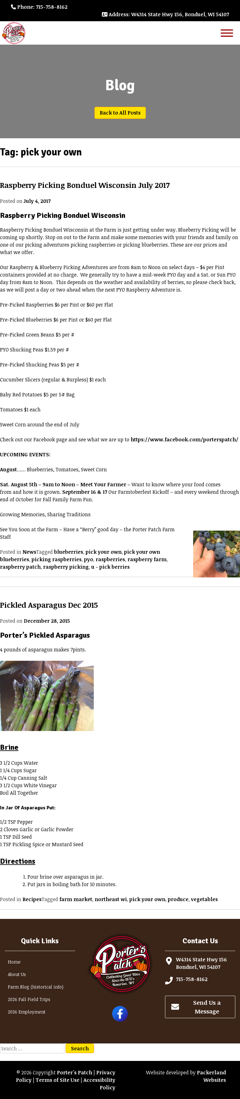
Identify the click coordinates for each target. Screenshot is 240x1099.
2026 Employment (27, 1012)
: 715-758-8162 (39, 6)
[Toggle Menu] (227, 33)
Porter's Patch (74, 1072)
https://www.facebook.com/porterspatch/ (184, 439)
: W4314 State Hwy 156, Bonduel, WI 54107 (165, 14)
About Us (17, 974)
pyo (88, 559)
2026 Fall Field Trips (29, 999)
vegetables (204, 899)
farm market (75, 899)
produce (178, 899)
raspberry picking (66, 566)
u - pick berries (110, 566)
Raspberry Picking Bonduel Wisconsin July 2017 (85, 185)
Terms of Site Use (57, 1080)
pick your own (104, 551)
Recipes (32, 899)
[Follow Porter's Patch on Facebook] (120, 1019)
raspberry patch (20, 566)
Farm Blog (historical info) (35, 987)
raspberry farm (147, 559)
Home (14, 962)
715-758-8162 (192, 979)
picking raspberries (57, 559)
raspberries (110, 559)
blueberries (68, 551)
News (29, 551)
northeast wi (111, 899)
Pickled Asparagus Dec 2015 (49, 605)
